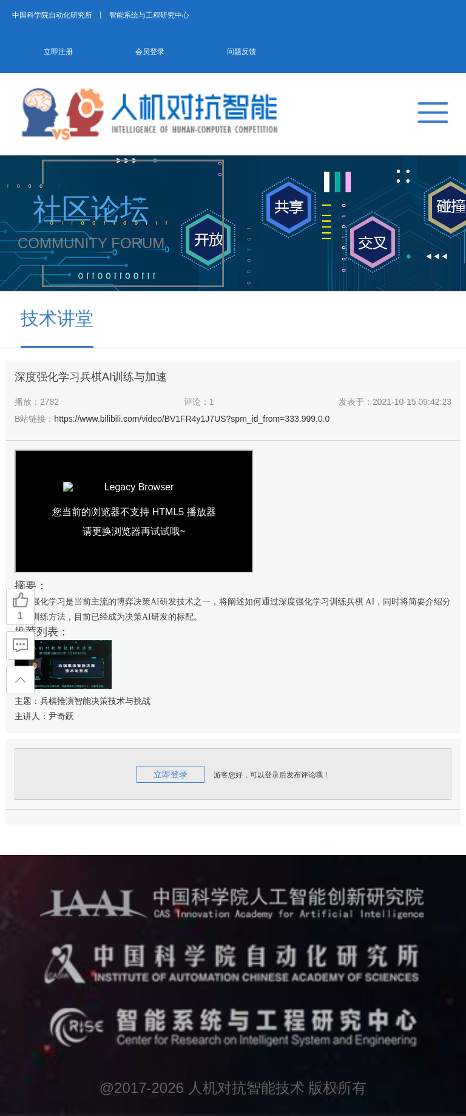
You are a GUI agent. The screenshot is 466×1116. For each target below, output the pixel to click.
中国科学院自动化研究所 (52, 15)
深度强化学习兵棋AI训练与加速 (91, 377)
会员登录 (149, 51)
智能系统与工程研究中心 (149, 15)
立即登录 (170, 774)
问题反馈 (241, 51)
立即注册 (58, 51)
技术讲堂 (57, 318)
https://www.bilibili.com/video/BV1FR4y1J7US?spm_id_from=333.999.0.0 (191, 419)
